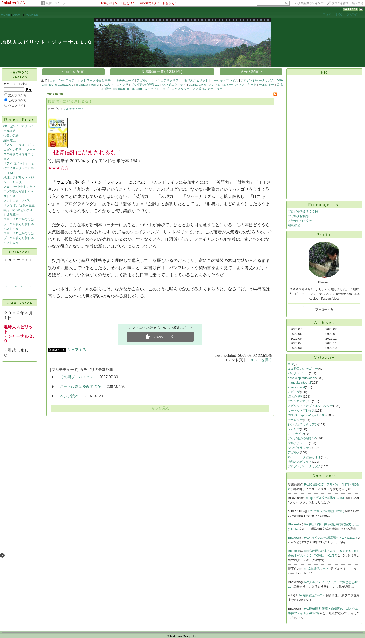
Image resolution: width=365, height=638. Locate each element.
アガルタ (143, 80)
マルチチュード (123, 80)
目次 (53, 80)
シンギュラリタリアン (166, 80)
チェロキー (266, 84)
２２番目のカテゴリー (207, 89)
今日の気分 (11, 135)
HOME (5, 14)
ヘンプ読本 (69, 396)
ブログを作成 (340, 3)
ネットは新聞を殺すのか (80, 386)
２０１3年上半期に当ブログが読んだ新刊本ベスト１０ (19, 191)
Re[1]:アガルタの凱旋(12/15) (324, 498)
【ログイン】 (354, 14)
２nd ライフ (66, 80)
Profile (324, 235)
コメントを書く (259, 360)
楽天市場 (357, 3)
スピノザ (122, 84)
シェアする (77, 350)
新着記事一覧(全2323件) (162, 72)
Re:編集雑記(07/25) (316, 568)
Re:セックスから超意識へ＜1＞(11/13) (331, 537)
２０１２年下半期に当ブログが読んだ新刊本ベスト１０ (18, 224)
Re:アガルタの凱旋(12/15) (326, 511)
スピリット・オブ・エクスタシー (167, 89)
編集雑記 (9, 140)
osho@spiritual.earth (127, 89)
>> (309, 3)
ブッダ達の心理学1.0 (145, 84)
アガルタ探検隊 (298, 216)
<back (7, 287)
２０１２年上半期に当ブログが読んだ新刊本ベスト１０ (18, 238)
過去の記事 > (251, 72)
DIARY (17, 14)
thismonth (19, 287)
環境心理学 (295, 396)
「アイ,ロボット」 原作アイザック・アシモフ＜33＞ (19, 168)
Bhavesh (294, 524)
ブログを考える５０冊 (303, 211)
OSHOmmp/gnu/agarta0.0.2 (307, 415)
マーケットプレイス (224, 80)
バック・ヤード (246, 84)
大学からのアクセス (301, 221)
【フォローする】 (332, 14)
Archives (324, 323)
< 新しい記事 (73, 72)
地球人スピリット (196, 80)
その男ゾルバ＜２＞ (77, 377)
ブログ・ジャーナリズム (257, 80)
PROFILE (31, 14)
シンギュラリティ (174, 84)
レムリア (108, 84)
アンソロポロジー (221, 84)
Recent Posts (19, 120)
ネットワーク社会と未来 (94, 80)
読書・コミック (56, 3)
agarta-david (197, 84)
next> (29, 287)
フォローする (324, 309)
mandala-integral (87, 84)
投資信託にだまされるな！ (70, 101)
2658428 (350, 9)
